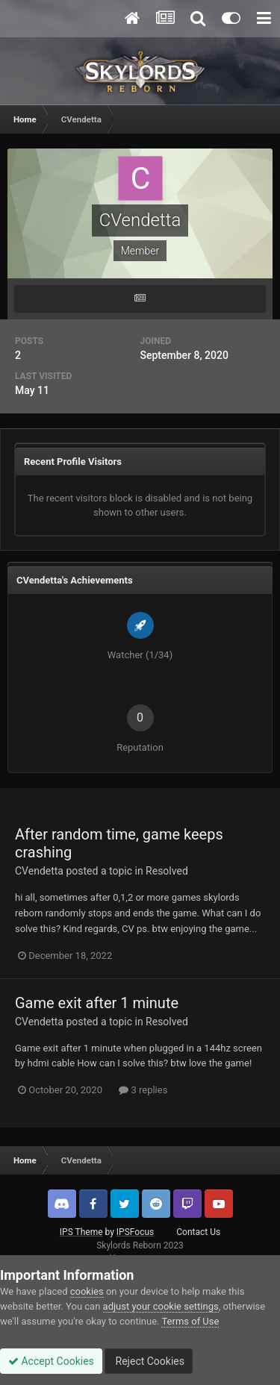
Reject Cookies (148, 1361)
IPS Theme (81, 1232)
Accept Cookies (51, 1361)
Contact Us (198, 1232)
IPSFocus (135, 1232)
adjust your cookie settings (161, 1306)
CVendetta (39, 871)
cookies (87, 1291)
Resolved (167, 871)
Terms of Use (190, 1321)
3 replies (143, 1089)
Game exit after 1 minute (96, 1003)
